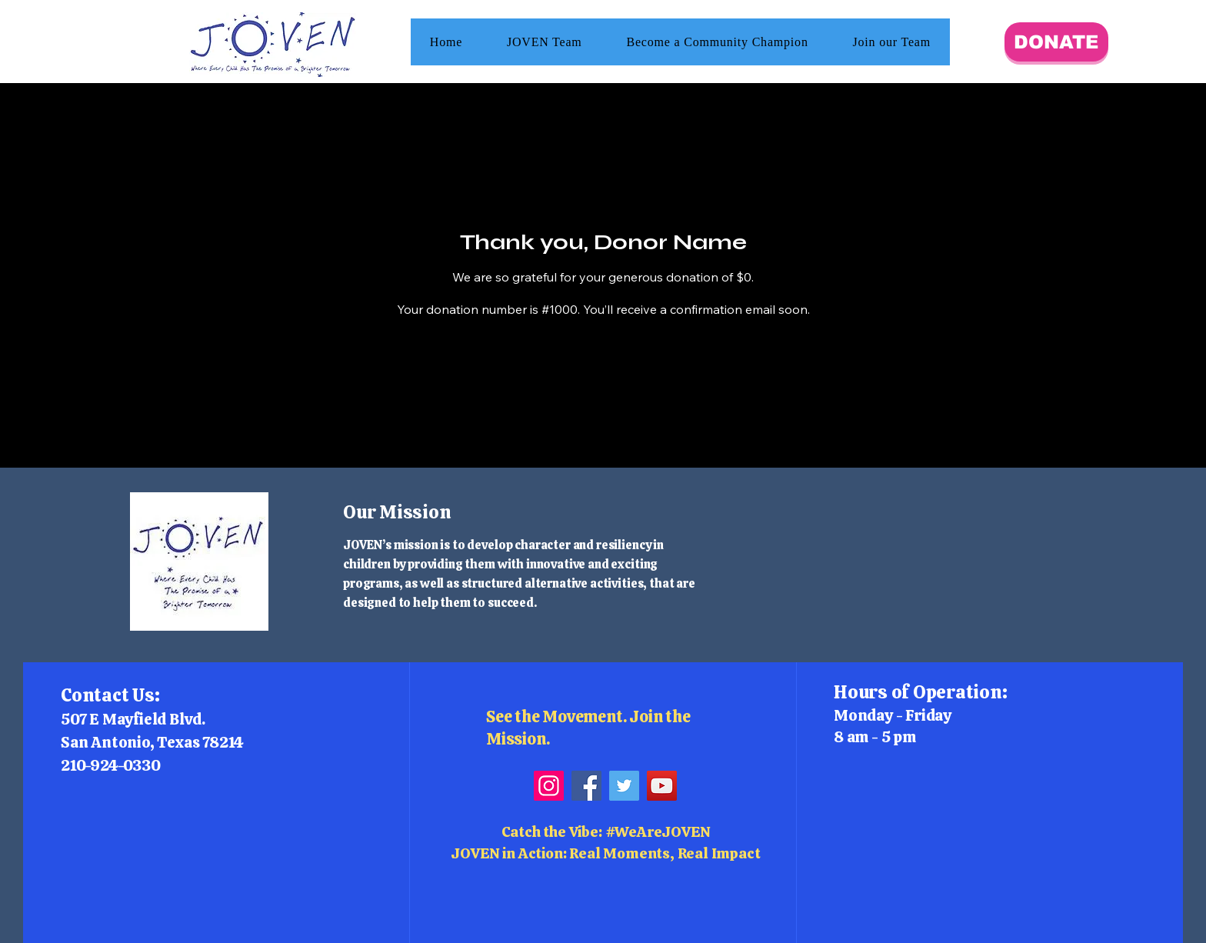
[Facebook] (586, 786)
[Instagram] (549, 786)
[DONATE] (1056, 42)
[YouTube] (662, 786)
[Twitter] (624, 786)
